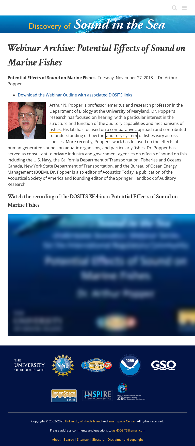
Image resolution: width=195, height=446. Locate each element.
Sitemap (83, 439)
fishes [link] (55, 129)
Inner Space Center (122, 421)
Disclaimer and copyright (125, 439)
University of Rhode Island (83, 421)
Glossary (98, 439)
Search (69, 439)
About (56, 439)
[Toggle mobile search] (174, 7)
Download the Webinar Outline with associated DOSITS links (75, 95)
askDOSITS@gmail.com (128, 430)
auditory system (121, 135)
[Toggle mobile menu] (184, 7)
